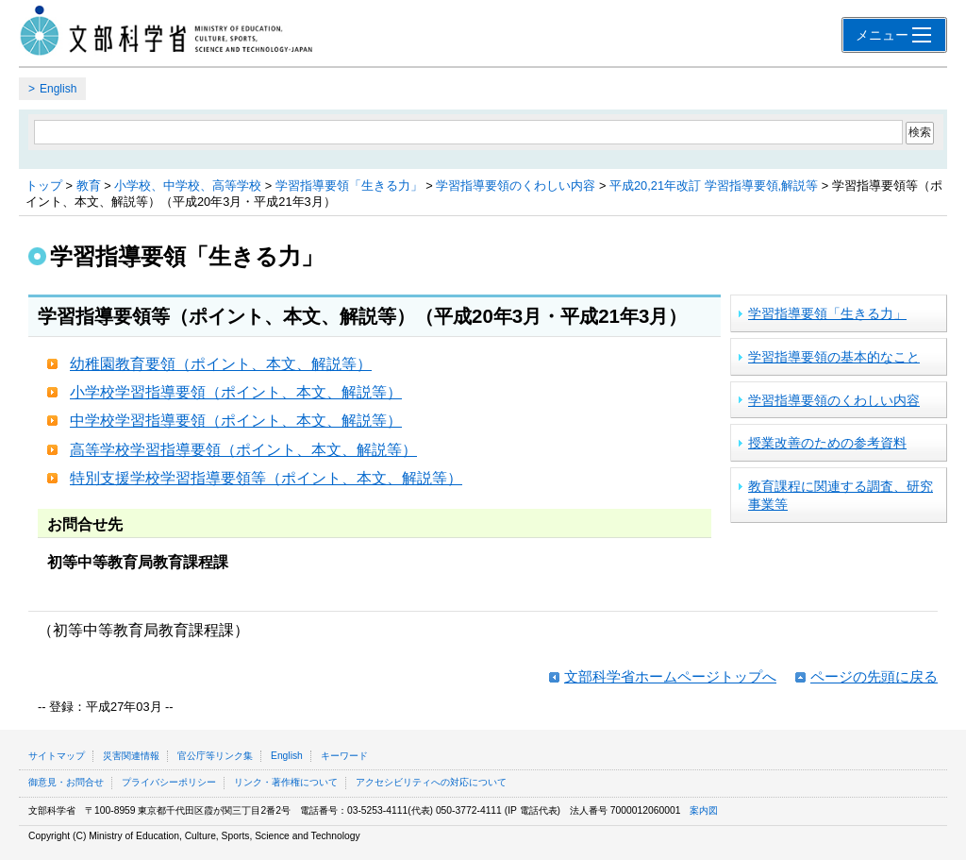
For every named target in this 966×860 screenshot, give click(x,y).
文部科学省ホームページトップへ (670, 676)
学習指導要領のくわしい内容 (515, 185)
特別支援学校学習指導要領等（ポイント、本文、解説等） (266, 478)
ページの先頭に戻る (874, 676)
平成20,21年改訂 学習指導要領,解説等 (713, 185)
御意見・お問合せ (66, 782)
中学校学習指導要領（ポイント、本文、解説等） (236, 421)
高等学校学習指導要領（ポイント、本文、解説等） (243, 450)
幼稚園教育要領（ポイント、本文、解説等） (221, 364)
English (58, 88)
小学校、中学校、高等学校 (187, 185)
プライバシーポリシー (169, 782)
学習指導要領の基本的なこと (834, 356)
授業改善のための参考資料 (827, 442)
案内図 (704, 810)
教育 (88, 185)
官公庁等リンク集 (215, 755)
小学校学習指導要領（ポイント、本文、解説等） (236, 392)
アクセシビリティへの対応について (431, 782)
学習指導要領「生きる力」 (349, 185)
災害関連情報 (131, 755)
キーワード (344, 755)
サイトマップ (56, 755)
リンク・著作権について (286, 782)
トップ (43, 185)
